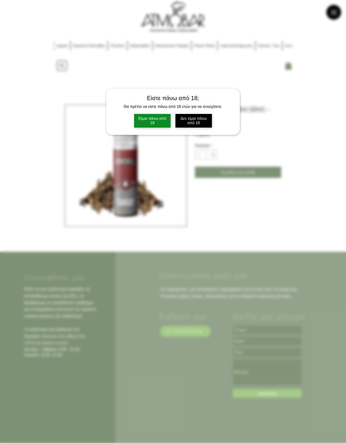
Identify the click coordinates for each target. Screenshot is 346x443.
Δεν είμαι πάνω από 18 (194, 120)
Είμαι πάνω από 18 (152, 120)
